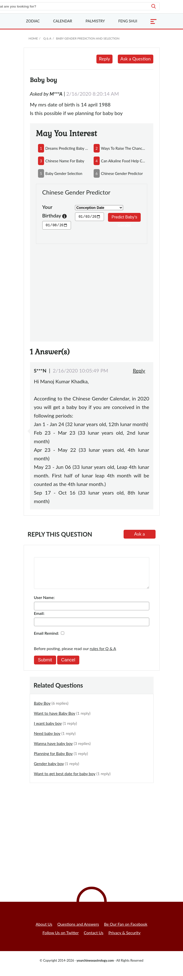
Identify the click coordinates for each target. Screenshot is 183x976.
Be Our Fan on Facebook (125, 930)
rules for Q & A (103, 654)
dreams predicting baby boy (67, 148)
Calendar (62, 21)
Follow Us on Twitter (61, 938)
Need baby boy (47, 739)
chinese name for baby (64, 161)
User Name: (44, 603)
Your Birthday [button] (54, 212)
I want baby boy (48, 729)
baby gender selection (63, 173)
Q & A (47, 38)
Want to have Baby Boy (54, 719)
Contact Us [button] (93, 938)
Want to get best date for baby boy (64, 779)
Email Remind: (46, 639)
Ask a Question (135, 58)
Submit (45, 665)
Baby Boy (42, 709)
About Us (44, 930)
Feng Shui (127, 21)
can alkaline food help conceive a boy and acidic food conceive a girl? (123, 161)
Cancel (68, 665)
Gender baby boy (49, 769)
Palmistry (95, 21)
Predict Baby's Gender (124, 218)
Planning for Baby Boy (53, 759)
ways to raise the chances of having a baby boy (123, 148)
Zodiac (33, 21)
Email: (39, 619)
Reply (104, 58)
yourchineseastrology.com (95, 966)
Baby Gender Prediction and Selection (87, 38)
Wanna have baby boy (53, 749)
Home (33, 38)
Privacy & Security (124, 938)
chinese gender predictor (122, 173)
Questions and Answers (78, 930)
